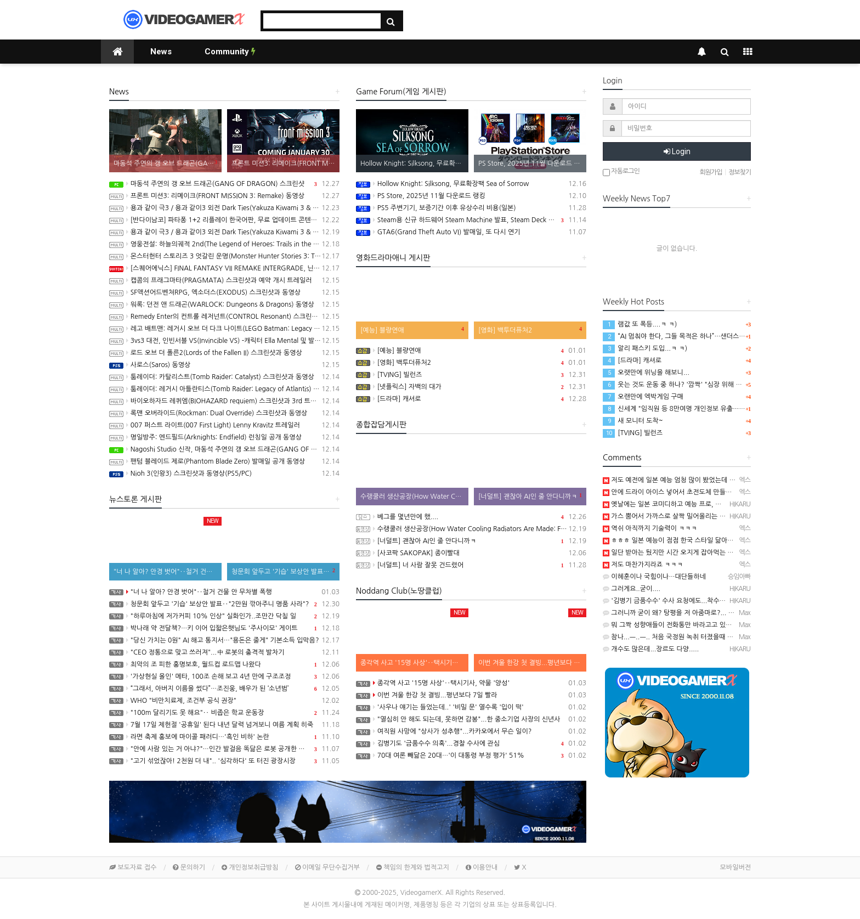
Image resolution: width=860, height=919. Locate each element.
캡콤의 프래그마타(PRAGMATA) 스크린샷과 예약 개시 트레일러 (224, 280)
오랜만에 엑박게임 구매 (643, 396)
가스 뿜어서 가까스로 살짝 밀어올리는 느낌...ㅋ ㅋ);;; (681, 516)
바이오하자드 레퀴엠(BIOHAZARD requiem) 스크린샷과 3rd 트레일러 (224, 401)
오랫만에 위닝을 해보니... (646, 372)
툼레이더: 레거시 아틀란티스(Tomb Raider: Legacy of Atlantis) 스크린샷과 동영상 (224, 389)
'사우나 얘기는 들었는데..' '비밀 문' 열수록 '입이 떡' (471, 707)
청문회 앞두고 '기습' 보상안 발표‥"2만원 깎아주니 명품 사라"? (224, 604)
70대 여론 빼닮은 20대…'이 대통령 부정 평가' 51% (471, 755)
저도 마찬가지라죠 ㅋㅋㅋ (643, 564)
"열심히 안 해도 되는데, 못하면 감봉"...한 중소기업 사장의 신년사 (471, 719)
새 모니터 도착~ (633, 421)
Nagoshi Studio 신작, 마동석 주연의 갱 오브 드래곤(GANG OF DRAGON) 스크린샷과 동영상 (224, 449)
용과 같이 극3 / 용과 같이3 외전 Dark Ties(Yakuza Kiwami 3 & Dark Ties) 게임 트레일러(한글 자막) (224, 208)
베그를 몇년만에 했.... (471, 517)
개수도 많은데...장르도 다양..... (651, 649)
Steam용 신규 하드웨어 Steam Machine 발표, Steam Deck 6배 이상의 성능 (471, 220)
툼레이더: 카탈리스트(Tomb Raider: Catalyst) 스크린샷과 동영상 (224, 377)
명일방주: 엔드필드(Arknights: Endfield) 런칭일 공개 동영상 (224, 437)
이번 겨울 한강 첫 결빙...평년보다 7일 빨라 (471, 695)
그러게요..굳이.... (631, 588)
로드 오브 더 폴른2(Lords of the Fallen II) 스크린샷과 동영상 (224, 353)
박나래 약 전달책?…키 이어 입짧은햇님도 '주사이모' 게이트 (224, 628)
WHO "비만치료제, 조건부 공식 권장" (224, 701)
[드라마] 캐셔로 (471, 399)
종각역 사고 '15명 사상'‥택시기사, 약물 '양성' (471, 683)
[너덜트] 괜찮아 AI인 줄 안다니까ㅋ (471, 541)
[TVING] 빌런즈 (471, 375)
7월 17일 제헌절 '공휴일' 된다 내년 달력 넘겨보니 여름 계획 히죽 (224, 725)
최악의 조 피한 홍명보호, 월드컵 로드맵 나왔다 (224, 664)
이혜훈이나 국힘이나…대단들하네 (654, 576)
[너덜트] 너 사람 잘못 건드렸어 (471, 565)
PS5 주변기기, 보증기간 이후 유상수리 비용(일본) (471, 208)
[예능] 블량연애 (471, 351)
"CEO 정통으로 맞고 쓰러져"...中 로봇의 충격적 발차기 (224, 652)
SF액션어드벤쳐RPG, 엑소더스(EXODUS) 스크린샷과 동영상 (224, 292)
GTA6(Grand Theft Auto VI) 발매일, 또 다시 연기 (471, 232)
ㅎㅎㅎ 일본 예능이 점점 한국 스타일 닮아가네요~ (676, 540)
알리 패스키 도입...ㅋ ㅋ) (645, 348)
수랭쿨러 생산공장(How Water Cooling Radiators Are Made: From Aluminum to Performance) (471, 529)
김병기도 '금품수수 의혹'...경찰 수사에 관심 (471, 743)
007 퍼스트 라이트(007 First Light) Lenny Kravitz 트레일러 (224, 425)
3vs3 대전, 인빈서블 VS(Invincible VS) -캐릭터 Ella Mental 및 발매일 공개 (224, 341)
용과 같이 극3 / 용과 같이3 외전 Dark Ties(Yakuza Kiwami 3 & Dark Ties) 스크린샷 (224, 232)
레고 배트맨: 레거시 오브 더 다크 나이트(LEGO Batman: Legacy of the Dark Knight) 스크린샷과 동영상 (224, 329)
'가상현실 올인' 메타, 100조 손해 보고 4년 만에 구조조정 (224, 676)
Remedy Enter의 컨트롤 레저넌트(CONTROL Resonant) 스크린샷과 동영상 (224, 317)
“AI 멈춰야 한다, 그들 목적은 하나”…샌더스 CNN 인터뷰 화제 (696, 336)
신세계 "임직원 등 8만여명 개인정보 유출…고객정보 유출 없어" (699, 408)
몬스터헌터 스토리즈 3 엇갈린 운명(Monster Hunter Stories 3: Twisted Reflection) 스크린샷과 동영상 (224, 256)
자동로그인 (621, 172)
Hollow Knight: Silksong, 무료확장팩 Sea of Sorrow (471, 184)
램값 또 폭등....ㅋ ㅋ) (640, 324)
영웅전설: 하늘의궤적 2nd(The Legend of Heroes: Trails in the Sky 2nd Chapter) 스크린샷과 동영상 (224, 244)
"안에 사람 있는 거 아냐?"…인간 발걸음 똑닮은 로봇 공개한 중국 (224, 749)
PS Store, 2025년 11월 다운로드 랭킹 (471, 196)
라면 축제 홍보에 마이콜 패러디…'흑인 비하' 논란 (224, 737)
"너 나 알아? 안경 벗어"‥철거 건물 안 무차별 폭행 (224, 592)
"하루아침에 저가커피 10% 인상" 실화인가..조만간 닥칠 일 (224, 616)
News (161, 52)
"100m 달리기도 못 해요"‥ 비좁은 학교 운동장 (224, 713)
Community (230, 52)
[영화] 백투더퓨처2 (471, 363)
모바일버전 (735, 867)
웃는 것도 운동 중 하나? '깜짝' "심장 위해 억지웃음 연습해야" (696, 384)
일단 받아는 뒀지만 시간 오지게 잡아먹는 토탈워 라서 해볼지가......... (704, 552)
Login (677, 151)
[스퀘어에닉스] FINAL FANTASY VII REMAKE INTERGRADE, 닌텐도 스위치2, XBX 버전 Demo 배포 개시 (224, 268)
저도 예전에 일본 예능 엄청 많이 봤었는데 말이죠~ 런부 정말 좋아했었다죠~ (713, 480)
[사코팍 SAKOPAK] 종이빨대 (471, 553)
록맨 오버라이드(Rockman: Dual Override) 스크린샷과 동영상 (224, 413)
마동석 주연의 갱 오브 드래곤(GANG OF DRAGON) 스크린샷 (224, 184)
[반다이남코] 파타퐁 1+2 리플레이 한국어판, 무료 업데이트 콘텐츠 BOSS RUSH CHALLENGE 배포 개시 (224, 220)
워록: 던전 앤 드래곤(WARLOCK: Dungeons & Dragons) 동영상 (224, 304)
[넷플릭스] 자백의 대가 (471, 387)
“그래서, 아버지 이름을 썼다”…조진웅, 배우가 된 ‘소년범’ (224, 689)
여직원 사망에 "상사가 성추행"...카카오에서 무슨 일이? (471, 731)
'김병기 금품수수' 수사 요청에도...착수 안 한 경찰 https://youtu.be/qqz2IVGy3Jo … (727, 600)
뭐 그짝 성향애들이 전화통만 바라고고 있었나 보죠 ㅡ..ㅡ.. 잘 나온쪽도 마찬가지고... (725, 625)
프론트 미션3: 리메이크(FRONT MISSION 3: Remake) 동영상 (224, 196)
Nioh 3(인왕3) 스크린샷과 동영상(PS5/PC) (224, 473)
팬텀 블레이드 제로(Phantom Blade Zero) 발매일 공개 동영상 (224, 461)
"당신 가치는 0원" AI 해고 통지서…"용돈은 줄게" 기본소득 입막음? (224, 640)
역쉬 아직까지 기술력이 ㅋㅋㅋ (650, 528)
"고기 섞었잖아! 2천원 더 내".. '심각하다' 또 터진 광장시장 (224, 761)
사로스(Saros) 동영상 (224, 365)
